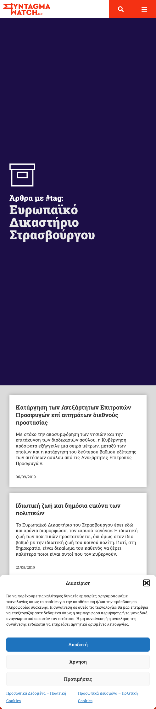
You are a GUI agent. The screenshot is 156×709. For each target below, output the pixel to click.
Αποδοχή (78, 644)
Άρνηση (78, 662)
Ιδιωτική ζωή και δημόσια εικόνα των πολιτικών (68, 509)
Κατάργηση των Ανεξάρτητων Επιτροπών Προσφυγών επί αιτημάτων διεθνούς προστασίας (73, 414)
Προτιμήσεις (78, 679)
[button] (146, 583)
